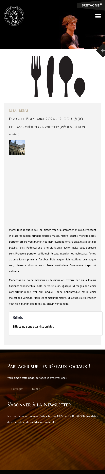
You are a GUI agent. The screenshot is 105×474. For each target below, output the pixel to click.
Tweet (35, 389)
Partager (17, 389)
